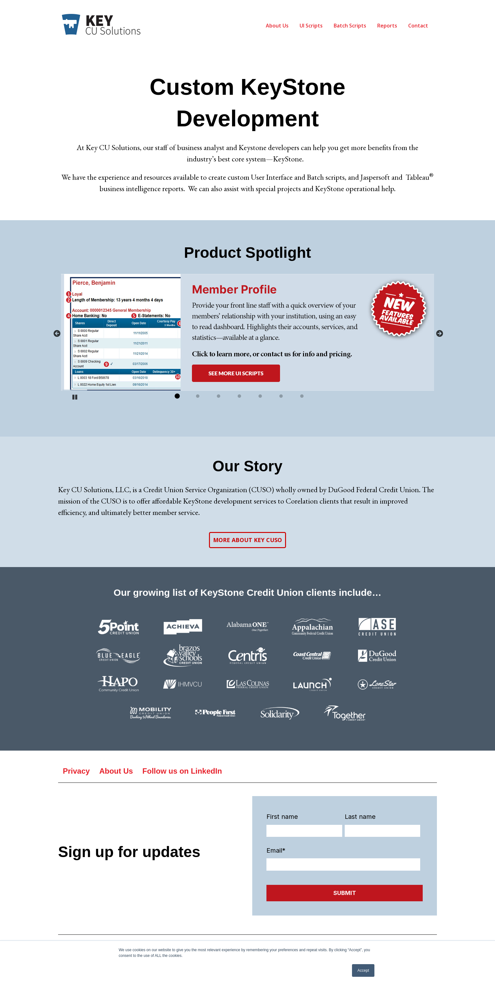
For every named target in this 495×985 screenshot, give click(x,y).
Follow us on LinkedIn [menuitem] (182, 771)
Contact (418, 25)
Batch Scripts (350, 25)
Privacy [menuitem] (76, 771)
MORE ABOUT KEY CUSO (247, 540)
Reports (387, 25)
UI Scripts (311, 25)
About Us (277, 25)
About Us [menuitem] (116, 771)
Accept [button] (363, 970)
